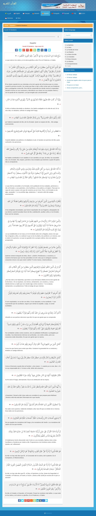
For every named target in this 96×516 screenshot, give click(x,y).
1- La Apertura (69, 45)
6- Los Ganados (69, 57)
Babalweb (49, 513)
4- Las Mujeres (69, 52)
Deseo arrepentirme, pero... (75, 88)
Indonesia (9, 18)
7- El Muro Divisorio (70, 59)
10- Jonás (68, 66)
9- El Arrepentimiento (71, 64)
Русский (65, 13)
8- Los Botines (69, 61)
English (17, 13)
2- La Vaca (68, 47)
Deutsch (35, 13)
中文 (74, 13)
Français (26, 13)
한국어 (82, 13)
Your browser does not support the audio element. (33, 36)
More (18, 18)
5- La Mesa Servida (70, 54)
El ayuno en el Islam (73, 85)
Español (45, 13)
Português (55, 13)
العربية (8, 13)
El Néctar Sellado (72, 74)
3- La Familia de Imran (71, 49)
